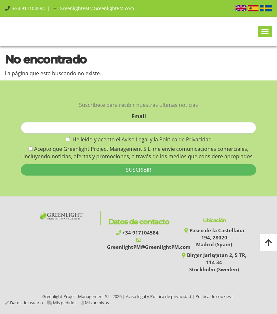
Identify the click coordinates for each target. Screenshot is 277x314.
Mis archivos (97, 303)
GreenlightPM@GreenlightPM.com (96, 8)
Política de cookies (213, 296)
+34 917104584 (28, 8)
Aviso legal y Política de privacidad (158, 296)
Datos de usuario (26, 303)
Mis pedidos (64, 303)
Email (138, 116)
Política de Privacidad (185, 139)
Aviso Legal (136, 139)
